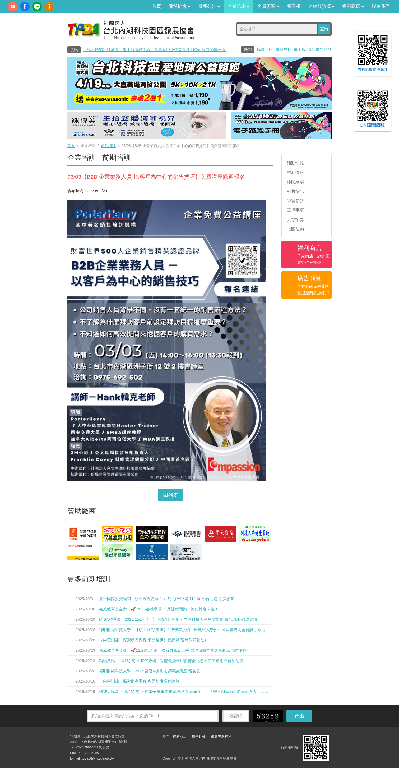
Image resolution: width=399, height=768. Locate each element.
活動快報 (295, 163)
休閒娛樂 (295, 182)
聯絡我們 (381, 6)
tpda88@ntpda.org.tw (98, 758)
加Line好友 (37, 6)
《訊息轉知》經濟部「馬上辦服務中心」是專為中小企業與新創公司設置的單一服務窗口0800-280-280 (172, 49)
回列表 (170, 495)
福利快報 (295, 172)
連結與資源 (321, 6)
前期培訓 (108, 146)
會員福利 (283, 49)
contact (12, 6)
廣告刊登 (324, 49)
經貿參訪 (295, 201)
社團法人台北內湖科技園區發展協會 (130, 30)
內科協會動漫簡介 (49, 6)
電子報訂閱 (303, 49)
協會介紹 (265, 49)
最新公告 (209, 6)
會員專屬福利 (221, 736)
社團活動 (295, 229)
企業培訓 (238, 6)
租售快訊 (295, 191)
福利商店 (353, 6)
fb (25, 6)
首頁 (156, 6)
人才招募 (295, 219)
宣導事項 (295, 210)
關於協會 (180, 6)
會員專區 (268, 6)
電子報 (293, 6)
